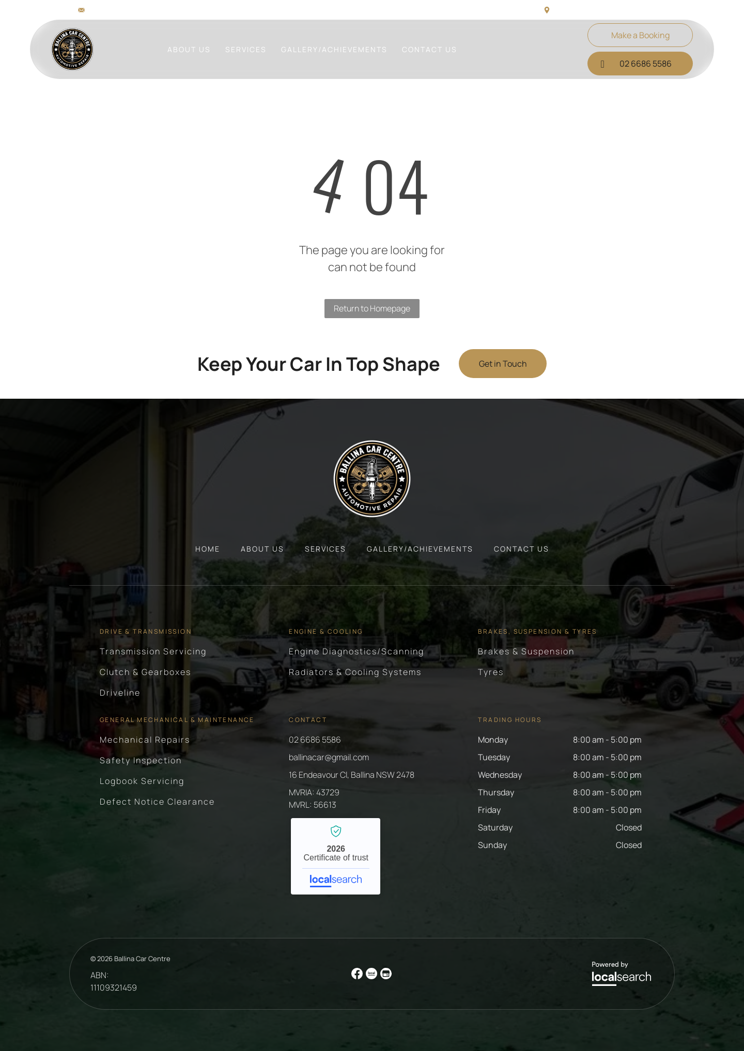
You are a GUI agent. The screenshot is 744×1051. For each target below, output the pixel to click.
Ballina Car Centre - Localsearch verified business (335, 856)
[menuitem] (189, 49)
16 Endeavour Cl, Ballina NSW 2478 (610, 9)
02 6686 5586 (315, 739)
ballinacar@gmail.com (125, 9)
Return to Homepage (372, 308)
